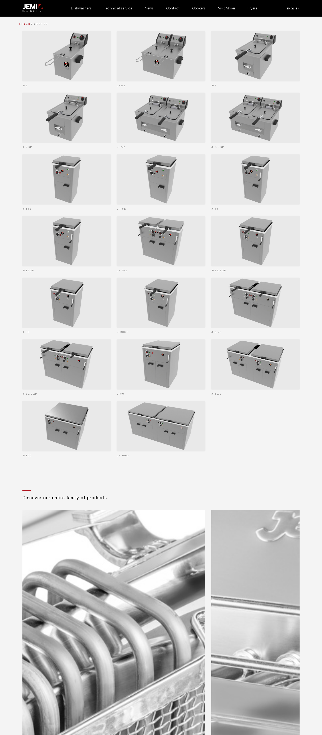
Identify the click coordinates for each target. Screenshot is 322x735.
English (293, 8)
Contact (173, 8)
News (149, 8)
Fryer (24, 23)
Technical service (118, 8)
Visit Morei (226, 8)
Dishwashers (81, 8)
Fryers (252, 8)
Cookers (199, 8)
